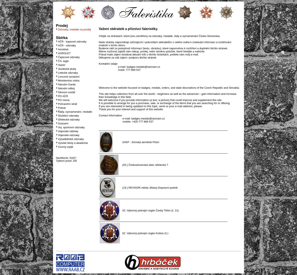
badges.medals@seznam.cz (143, 66)
